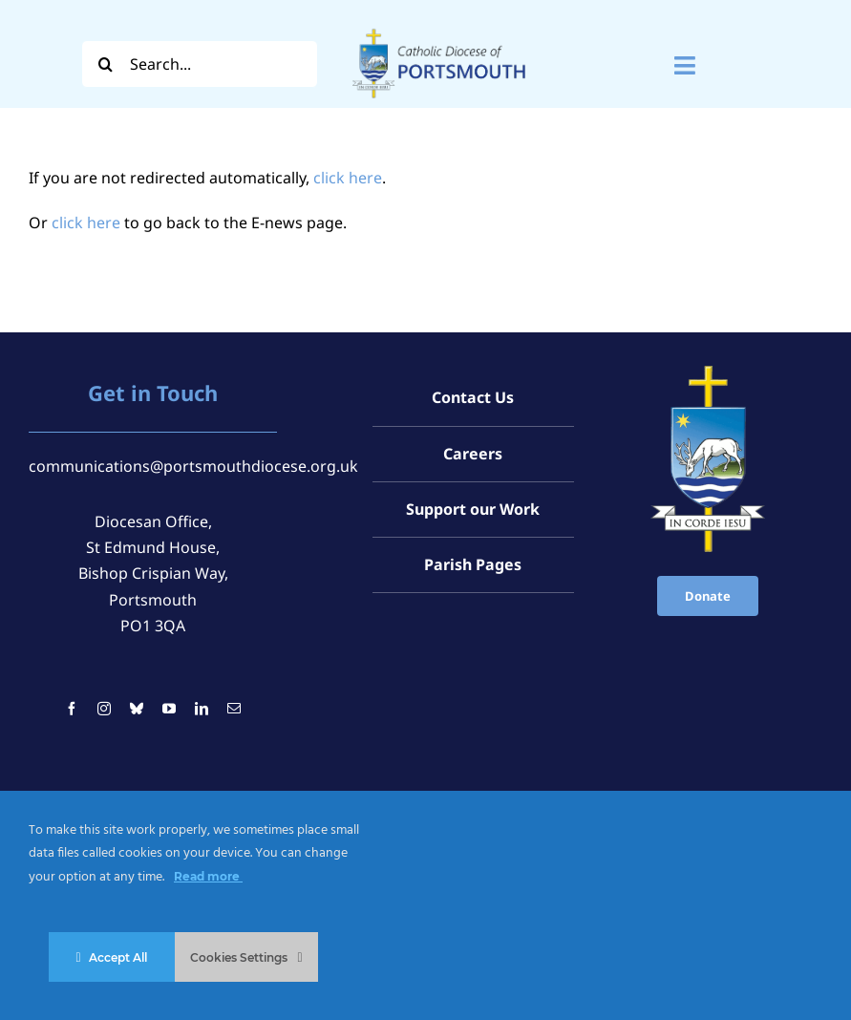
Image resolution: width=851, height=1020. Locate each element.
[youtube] (169, 708)
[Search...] (199, 64)
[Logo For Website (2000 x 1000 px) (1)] (439, 26)
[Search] (105, 64)
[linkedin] (201, 708)
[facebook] (71, 708)
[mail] (234, 708)
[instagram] (104, 708)
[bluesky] (136, 708)
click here (347, 177)
